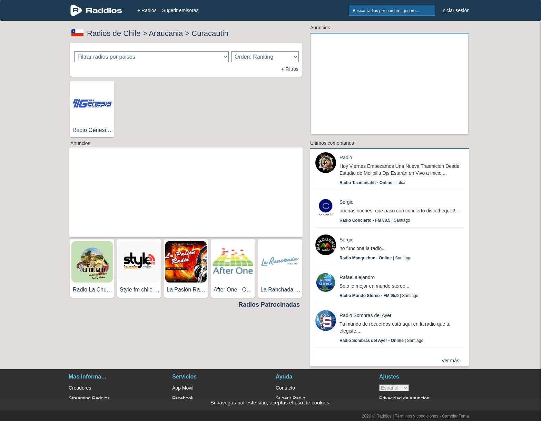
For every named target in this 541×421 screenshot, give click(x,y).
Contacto (285, 388)
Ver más (450, 360)
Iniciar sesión (455, 10)
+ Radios (147, 10)
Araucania (166, 33)
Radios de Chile (113, 33)
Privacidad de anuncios (404, 398)
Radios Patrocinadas (269, 304)
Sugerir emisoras (180, 10)
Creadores (80, 388)
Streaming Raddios (89, 398)
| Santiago (375, 220)
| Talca (372, 182)
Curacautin (209, 33)
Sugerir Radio (290, 398)
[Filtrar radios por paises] (151, 56)
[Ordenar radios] (265, 56)
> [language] (394, 387)
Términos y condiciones (416, 416)
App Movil (182, 388)
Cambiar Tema (455, 416)
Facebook (182, 398)
